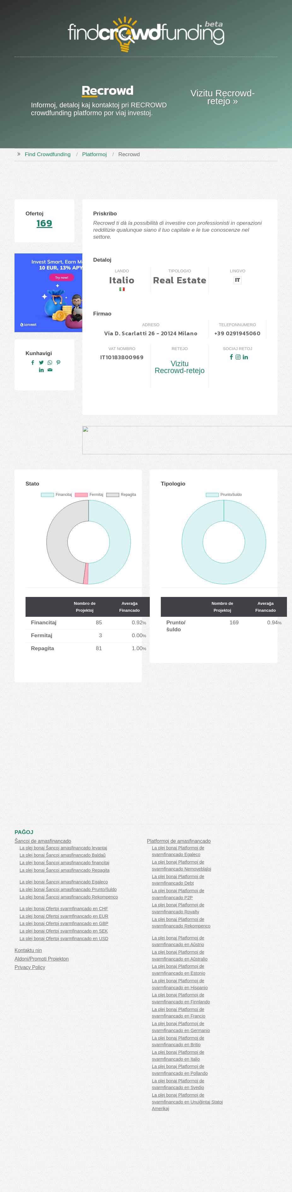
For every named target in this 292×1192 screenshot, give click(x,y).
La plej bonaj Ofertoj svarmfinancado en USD (64, 938)
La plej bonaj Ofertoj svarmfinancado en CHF (64, 908)
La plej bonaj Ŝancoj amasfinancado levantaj (63, 847)
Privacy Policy (30, 967)
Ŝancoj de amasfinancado (43, 841)
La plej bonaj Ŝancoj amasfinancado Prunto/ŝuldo (68, 889)
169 (44, 223)
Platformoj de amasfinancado (179, 841)
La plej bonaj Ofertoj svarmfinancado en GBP (64, 923)
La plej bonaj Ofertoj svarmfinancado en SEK (64, 931)
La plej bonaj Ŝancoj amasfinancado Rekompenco (69, 897)
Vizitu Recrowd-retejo (180, 367)
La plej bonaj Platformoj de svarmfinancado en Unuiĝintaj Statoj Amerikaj (187, 1102)
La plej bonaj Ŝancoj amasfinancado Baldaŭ (63, 855)
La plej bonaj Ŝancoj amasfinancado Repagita (65, 870)
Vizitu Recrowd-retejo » (222, 97)
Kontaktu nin (28, 950)
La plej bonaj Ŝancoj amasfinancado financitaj (64, 862)
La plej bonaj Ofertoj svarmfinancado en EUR (64, 916)
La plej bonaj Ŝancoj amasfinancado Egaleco (64, 881)
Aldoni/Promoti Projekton (42, 959)
